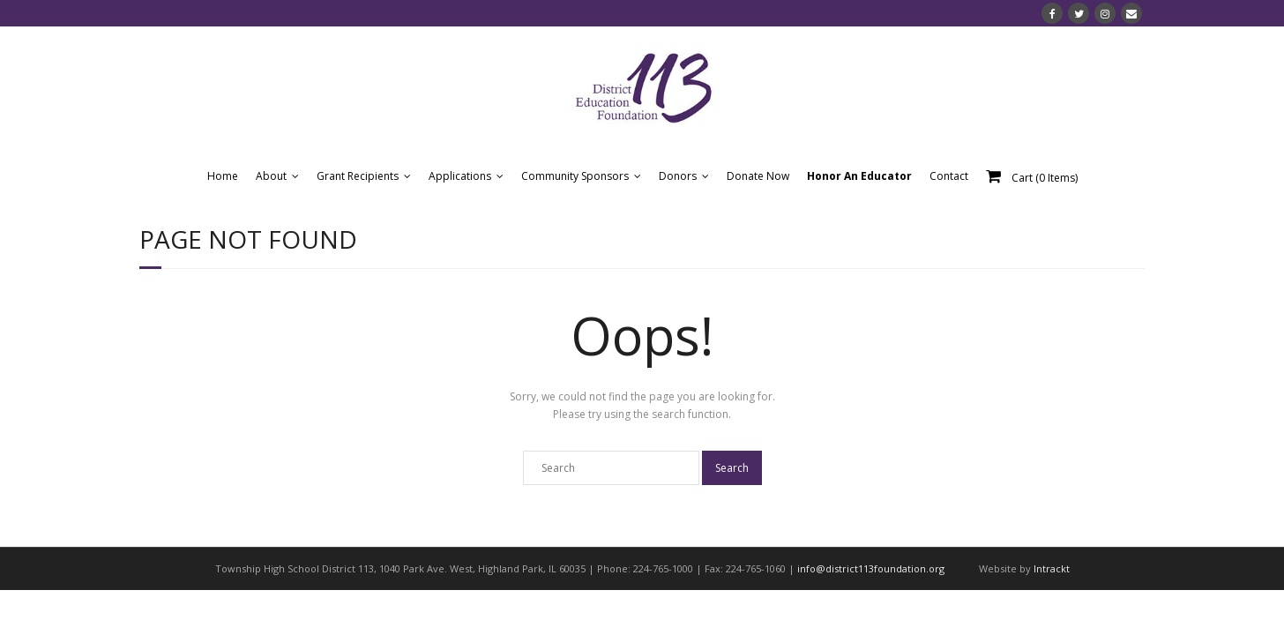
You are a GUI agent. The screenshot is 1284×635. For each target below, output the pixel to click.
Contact (948, 175)
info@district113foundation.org (870, 568)
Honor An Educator (859, 175)
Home (222, 175)
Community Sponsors (575, 175)
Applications (460, 175)
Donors (678, 175)
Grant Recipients (358, 175)
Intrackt (1052, 568)
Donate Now (758, 175)
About (271, 175)
